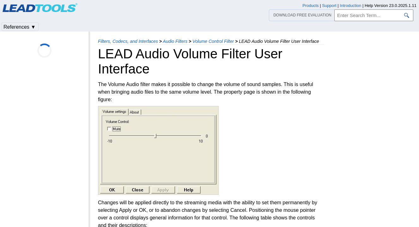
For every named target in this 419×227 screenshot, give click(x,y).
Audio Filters (175, 41)
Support (329, 5)
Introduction (350, 5)
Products (310, 5)
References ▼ (19, 27)
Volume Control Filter (213, 41)
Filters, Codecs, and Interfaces (128, 41)
